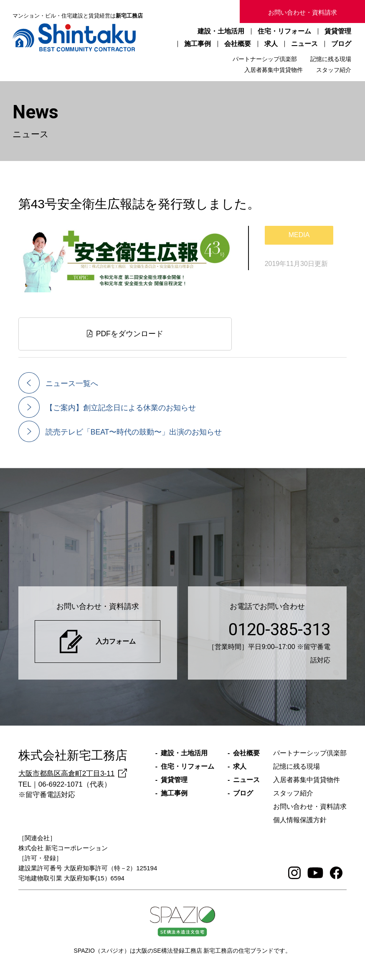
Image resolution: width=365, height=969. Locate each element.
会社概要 (237, 43)
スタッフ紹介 (333, 69)
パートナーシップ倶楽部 (265, 59)
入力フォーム (116, 641)
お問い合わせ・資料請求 (302, 12)
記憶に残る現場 (330, 59)
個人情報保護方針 (300, 819)
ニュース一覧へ (72, 383)
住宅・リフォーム (284, 31)
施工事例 (197, 43)
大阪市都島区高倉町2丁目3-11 (66, 773)
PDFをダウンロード (125, 334)
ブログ (341, 43)
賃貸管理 (337, 31)
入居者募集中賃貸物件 (273, 69)
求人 (271, 43)
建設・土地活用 (221, 31)
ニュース (304, 43)
